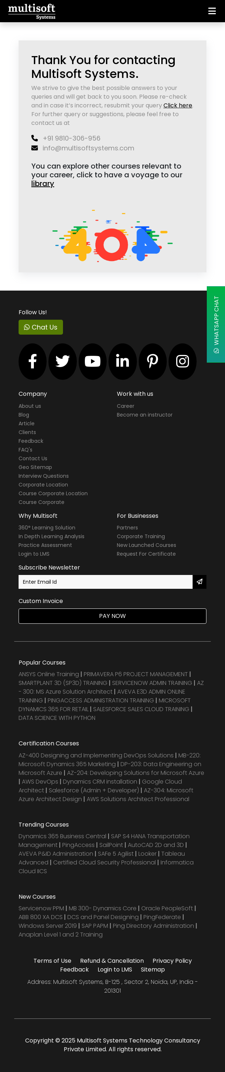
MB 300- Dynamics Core (103, 908)
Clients (27, 432)
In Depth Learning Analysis (51, 536)
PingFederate (162, 917)
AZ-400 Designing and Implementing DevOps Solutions (96, 755)
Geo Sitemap (35, 467)
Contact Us (33, 458)
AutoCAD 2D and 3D (156, 845)
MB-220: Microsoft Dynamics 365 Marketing (110, 759)
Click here (177, 105)
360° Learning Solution (47, 527)
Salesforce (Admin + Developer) (94, 790)
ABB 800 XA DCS (41, 917)
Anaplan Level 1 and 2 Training (61, 934)
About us (30, 406)
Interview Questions (44, 476)
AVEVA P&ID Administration (56, 854)
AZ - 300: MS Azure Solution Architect (111, 687)
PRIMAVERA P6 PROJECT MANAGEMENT (136, 674)
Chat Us (41, 327)
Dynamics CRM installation (101, 781)
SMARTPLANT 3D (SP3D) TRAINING (63, 683)
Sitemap (153, 969)
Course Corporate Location (53, 493)
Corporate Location (43, 484)
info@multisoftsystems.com (82, 148)
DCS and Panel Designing (103, 917)
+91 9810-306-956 (65, 138)
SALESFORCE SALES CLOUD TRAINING (142, 709)
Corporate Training (141, 536)
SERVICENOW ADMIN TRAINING (153, 683)
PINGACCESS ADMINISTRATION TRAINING (101, 700)
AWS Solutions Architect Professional (138, 799)
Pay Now (112, 616)
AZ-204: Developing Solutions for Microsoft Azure (135, 773)
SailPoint (112, 845)
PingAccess (78, 845)
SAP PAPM (96, 926)
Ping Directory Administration (154, 926)
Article (27, 423)
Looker (147, 854)
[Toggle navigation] (212, 11)
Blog (24, 414)
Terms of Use (52, 961)
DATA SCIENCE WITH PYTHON (57, 718)
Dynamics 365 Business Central (62, 836)
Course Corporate (41, 502)
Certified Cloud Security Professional (104, 862)
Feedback (31, 441)
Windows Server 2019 (48, 926)
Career (125, 406)
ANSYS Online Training (49, 674)
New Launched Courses (146, 545)
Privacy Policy (172, 961)
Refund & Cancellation (112, 961)
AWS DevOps (41, 781)
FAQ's (25, 449)
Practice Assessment (45, 545)
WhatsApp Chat (216, 324)
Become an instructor (145, 414)
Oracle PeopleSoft (167, 908)
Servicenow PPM (42, 908)
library (42, 183)
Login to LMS (34, 553)
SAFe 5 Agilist (116, 854)
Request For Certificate (146, 553)
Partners (127, 527)
